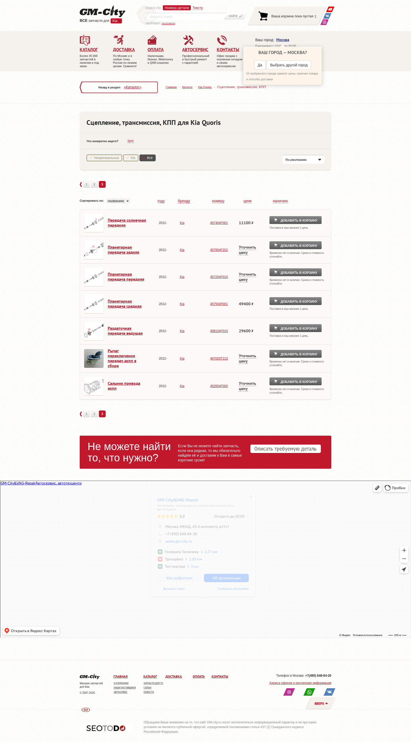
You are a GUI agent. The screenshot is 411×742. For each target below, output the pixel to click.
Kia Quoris (205, 87)
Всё (150, 158)
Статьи (147, 687)
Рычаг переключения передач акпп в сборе (122, 358)
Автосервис (120, 692)
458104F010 (219, 331)
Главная (171, 87)
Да (260, 65)
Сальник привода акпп (124, 386)
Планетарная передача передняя (126, 276)
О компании (121, 683)
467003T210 (219, 358)
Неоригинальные (106, 158)
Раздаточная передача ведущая (125, 330)
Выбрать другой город (288, 65)
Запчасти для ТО (153, 683)
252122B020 (168, 23)
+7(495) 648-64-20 (318, 675)
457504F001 (219, 304)
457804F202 (219, 250)
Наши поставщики (125, 687)
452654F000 (219, 386)
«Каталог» (132, 87)
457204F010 (219, 277)
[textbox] (186, 16)
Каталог (187, 87)
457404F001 (219, 223)
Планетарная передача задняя (123, 249)
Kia (114, 21)
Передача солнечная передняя (127, 222)
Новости (149, 692)
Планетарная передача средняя (125, 303)
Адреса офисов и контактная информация (300, 683)
